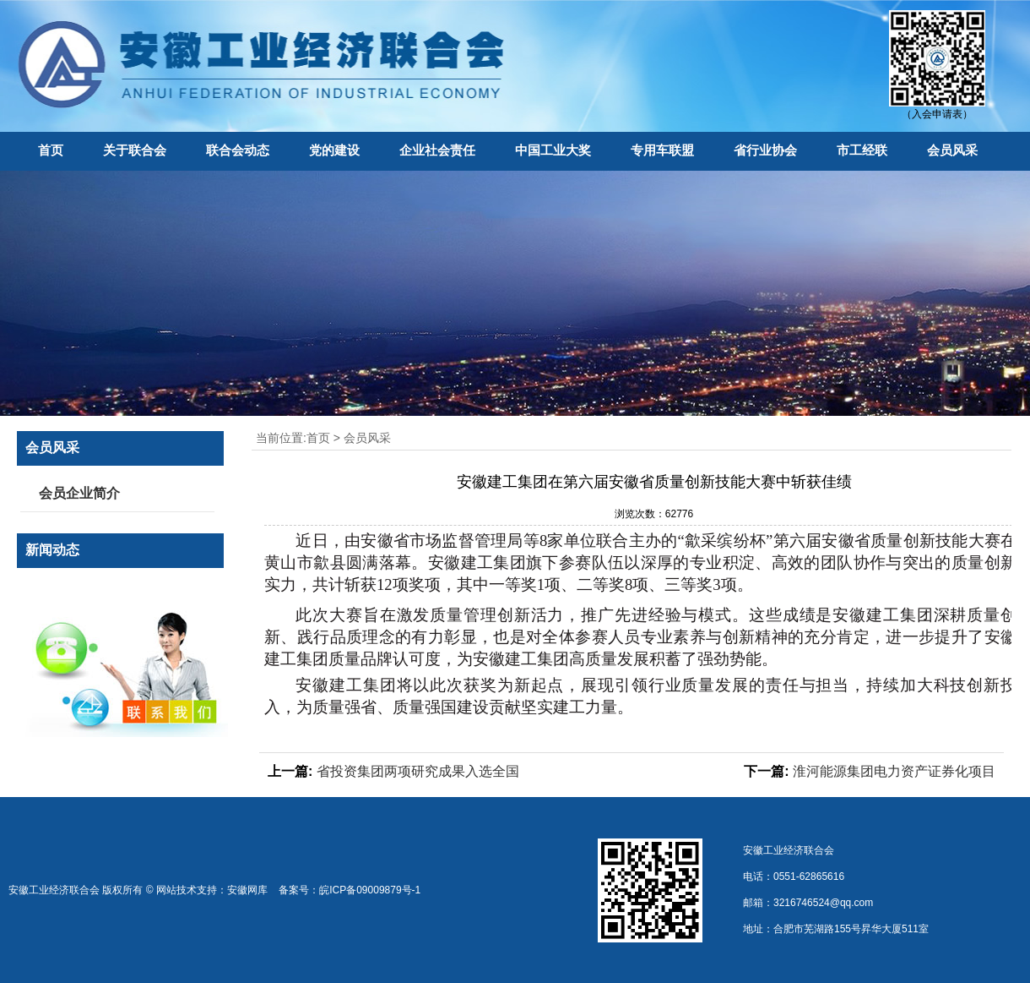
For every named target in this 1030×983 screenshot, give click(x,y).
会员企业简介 (79, 493)
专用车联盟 (662, 150)
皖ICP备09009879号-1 (369, 890)
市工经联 (862, 150)
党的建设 (334, 150)
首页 (50, 150)
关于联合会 (134, 150)
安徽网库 (247, 890)
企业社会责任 (437, 150)
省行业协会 (765, 150)
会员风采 (952, 150)
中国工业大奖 (553, 150)
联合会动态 (237, 150)
